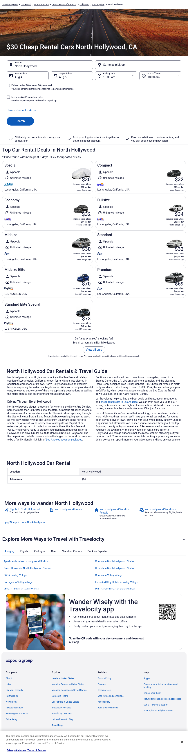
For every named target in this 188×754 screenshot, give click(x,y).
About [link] (9, 678)
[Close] (182, 742)
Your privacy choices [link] (108, 707)
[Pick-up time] (116, 75)
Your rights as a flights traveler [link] (158, 710)
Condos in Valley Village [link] (108, 575)
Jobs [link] (8, 684)
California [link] (84, 4)
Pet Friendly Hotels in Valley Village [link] (115, 589)
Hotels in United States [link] (63, 678)
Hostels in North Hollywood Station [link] (115, 568)
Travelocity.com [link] (10, 4)
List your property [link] (14, 690)
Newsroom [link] (11, 702)
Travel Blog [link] (57, 725)
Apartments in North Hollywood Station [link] (26, 561)
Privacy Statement (16, 750)
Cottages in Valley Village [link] (18, 582)
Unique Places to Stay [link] (62, 719)
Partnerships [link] (12, 696)
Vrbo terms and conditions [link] (111, 696)
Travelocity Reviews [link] (61, 707)
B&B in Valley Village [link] (15, 575)
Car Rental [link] (26, 4)
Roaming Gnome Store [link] (17, 713)
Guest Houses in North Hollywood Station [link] (27, 568)
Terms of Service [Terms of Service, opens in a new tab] (36, 750)
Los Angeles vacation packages (64, 439)
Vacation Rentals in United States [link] (68, 684)
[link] (26, 514)
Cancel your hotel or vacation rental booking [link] (161, 685)
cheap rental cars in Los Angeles (119, 401)
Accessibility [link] (104, 702)
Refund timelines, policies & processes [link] (162, 699)
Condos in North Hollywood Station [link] (115, 561)
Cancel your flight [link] (152, 693)
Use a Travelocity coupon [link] (156, 704)
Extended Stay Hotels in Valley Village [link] (116, 582)
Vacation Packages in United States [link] (69, 690)
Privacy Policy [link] (104, 678)
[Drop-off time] (160, 75)
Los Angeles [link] (98, 4)
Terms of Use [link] (104, 690)
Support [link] (147, 678)
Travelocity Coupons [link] (62, 713)
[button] (94, 110)
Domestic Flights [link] (60, 696)
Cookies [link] (102, 684)
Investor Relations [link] (15, 707)
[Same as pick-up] (138, 64)
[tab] (9, 551)
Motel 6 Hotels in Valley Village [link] (21, 589)
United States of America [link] (64, 4)
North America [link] (41, 4)
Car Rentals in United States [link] (65, 702)
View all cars (94, 349)
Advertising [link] (11, 719)
